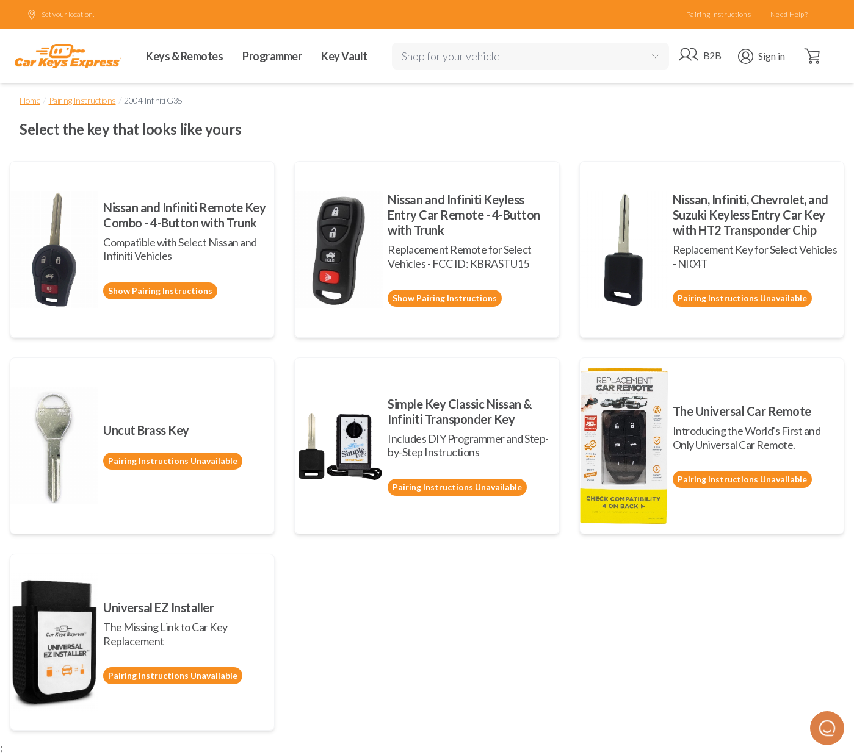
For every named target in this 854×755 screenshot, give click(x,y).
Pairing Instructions (718, 14)
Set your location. (60, 15)
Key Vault (344, 56)
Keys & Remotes (184, 56)
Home (30, 100)
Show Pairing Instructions (160, 290)
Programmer (272, 56)
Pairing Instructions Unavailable (742, 298)
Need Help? (789, 14)
